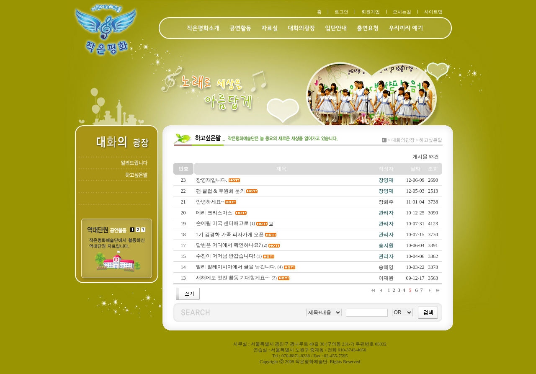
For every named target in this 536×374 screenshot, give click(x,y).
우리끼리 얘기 (406, 29)
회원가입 (370, 11)
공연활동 (240, 29)
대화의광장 (301, 29)
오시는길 (402, 11)
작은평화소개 (203, 29)
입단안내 (336, 29)
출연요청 (368, 29)
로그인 (341, 11)
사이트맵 (433, 11)
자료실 (269, 29)
